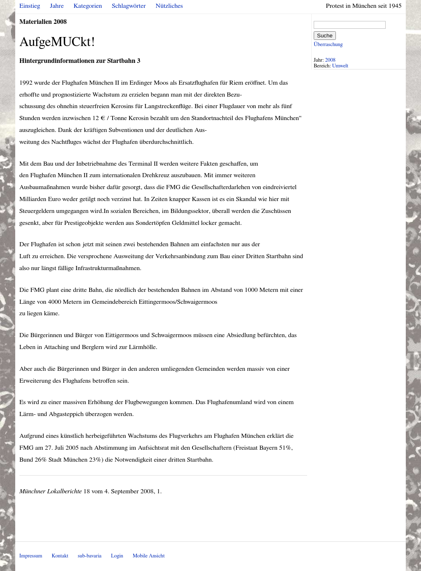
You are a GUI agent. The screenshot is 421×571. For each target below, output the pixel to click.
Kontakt (60, 556)
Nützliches (169, 5)
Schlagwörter (129, 5)
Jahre (57, 5)
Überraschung (328, 44)
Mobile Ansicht (149, 556)
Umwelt (340, 66)
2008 (330, 60)
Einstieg (29, 5)
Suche (325, 35)
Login (117, 556)
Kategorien (88, 5)
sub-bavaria (89, 556)
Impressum (30, 556)
